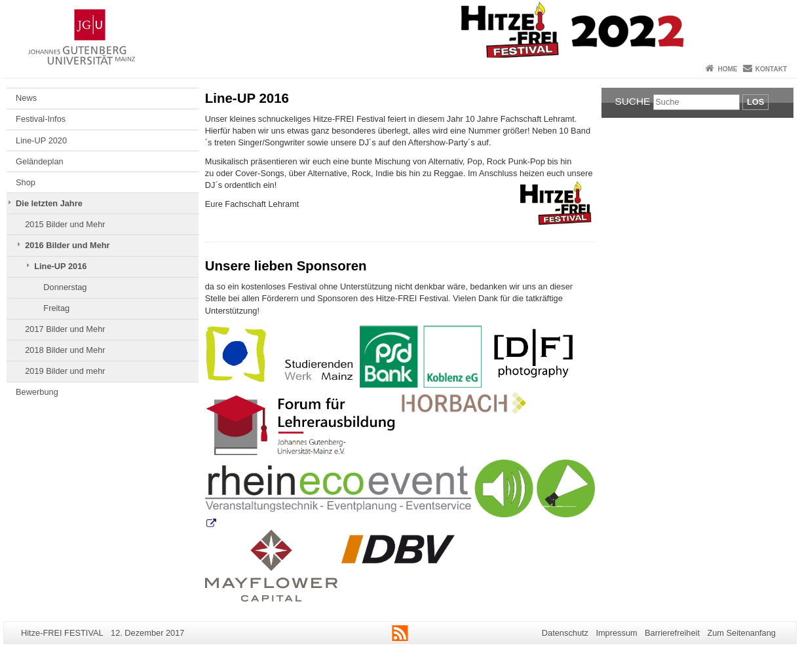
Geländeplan (40, 161)
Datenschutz (565, 633)
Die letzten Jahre (49, 203)
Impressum (616, 633)
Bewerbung (37, 392)
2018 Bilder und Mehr (65, 350)
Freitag (56, 308)
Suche (633, 101)
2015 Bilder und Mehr (65, 224)
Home (727, 69)
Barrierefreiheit (672, 633)
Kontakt (771, 69)
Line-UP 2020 (41, 140)
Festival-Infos (41, 119)
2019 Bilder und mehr (65, 371)
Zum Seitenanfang (741, 633)
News (26, 98)
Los (755, 102)
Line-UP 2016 (60, 266)
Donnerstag (64, 287)
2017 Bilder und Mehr (65, 329)
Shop (25, 182)
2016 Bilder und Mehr (67, 245)
